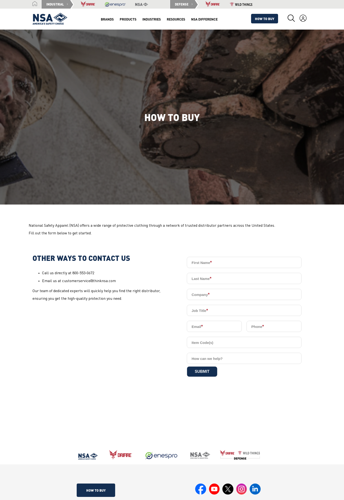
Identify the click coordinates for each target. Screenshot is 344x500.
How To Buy (264, 19)
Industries (151, 19)
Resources (176, 19)
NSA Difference (204, 19)
